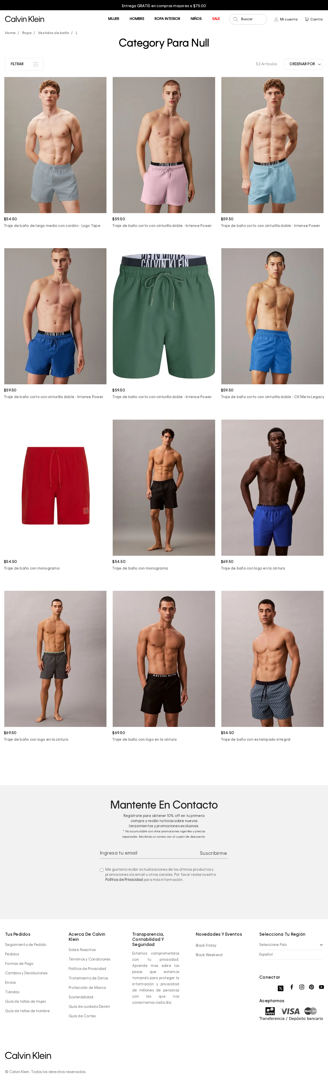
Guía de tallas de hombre (27, 1011)
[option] (164, 6)
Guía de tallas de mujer (25, 1001)
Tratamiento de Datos (88, 978)
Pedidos (12, 954)
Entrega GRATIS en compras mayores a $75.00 (164, 6)
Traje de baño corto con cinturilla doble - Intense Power (162, 226)
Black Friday (206, 945)
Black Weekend (209, 955)
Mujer (113, 19)
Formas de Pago (19, 964)
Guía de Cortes (82, 1016)
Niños (196, 19)
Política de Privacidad (124, 880)
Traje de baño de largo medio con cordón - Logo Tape (52, 226)
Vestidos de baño (53, 33)
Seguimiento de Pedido (25, 945)
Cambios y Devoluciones (26, 973)
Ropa (27, 33)
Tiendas (12, 992)
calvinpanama (11, 33)
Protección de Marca (87, 988)
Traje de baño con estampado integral (256, 739)
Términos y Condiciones (89, 959)
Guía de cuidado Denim (89, 1007)
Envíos (10, 983)
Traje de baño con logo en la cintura (253, 568)
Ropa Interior (167, 19)
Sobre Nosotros (82, 950)
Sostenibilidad (81, 997)
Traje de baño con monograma (31, 568)
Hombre (137, 19)
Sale (216, 19)
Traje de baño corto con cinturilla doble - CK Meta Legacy (272, 397)
